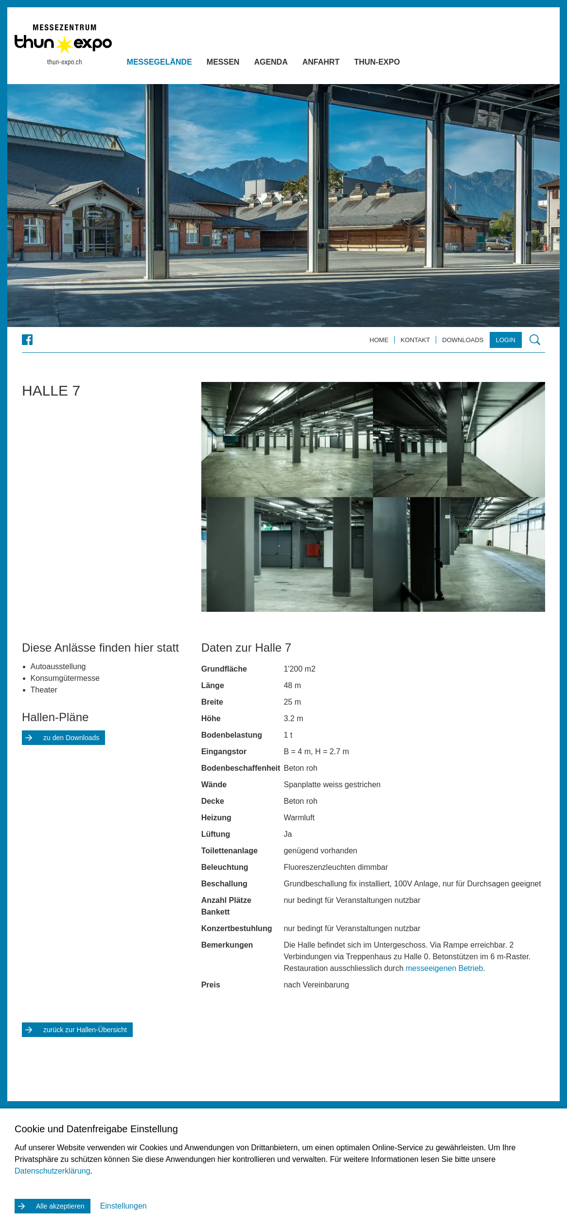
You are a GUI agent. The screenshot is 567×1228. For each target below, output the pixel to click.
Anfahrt (335, 63)
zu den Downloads (71, 738)
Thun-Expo (391, 63)
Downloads (462, 340)
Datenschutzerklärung (52, 1171)
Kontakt (415, 340)
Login (505, 340)
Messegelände (173, 63)
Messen (237, 63)
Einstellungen (123, 1206)
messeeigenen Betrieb (444, 968)
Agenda (285, 63)
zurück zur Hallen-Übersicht (85, 1030)
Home (379, 340)
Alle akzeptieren (60, 1206)
